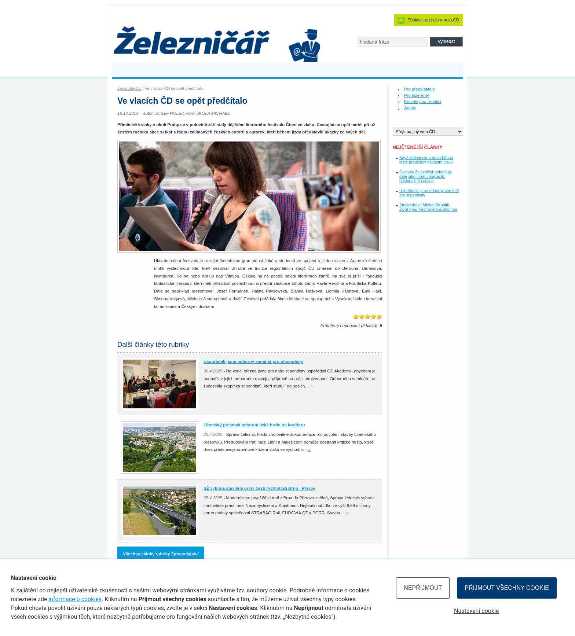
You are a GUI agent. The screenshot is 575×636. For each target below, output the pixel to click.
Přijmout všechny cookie (507, 588)
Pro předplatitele (419, 89)
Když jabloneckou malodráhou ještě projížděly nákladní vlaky (426, 159)
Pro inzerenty (416, 95)
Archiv (410, 108)
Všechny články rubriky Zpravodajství (161, 554)
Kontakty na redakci (422, 101)
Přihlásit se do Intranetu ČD (433, 20)
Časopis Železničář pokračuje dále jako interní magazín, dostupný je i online (425, 176)
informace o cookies (75, 599)
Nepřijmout (423, 588)
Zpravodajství (129, 88)
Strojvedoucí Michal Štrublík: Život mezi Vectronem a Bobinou (428, 207)
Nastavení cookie (476, 610)
